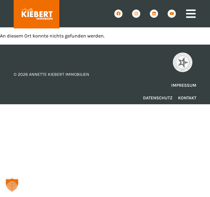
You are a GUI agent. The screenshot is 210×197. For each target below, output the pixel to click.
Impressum (183, 85)
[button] (12, 185)
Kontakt (187, 97)
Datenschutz (158, 97)
